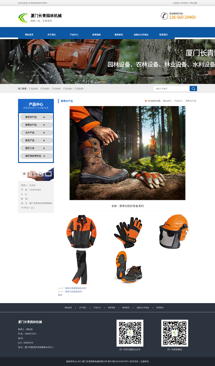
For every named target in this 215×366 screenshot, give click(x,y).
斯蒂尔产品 (190, 101)
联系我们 (185, 3)
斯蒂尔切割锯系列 (73, 292)
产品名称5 (79, 89)
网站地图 (193, 3)
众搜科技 (144, 361)
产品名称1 (33, 89)
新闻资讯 (119, 34)
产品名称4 (67, 89)
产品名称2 (45, 89)
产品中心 (74, 34)
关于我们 (51, 34)
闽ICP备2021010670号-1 (118, 361)
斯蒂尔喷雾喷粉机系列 (75, 288)
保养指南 (96, 34)
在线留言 (176, 3)
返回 (60, 295)
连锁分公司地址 (141, 34)
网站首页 (29, 34)
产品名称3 (56, 89)
